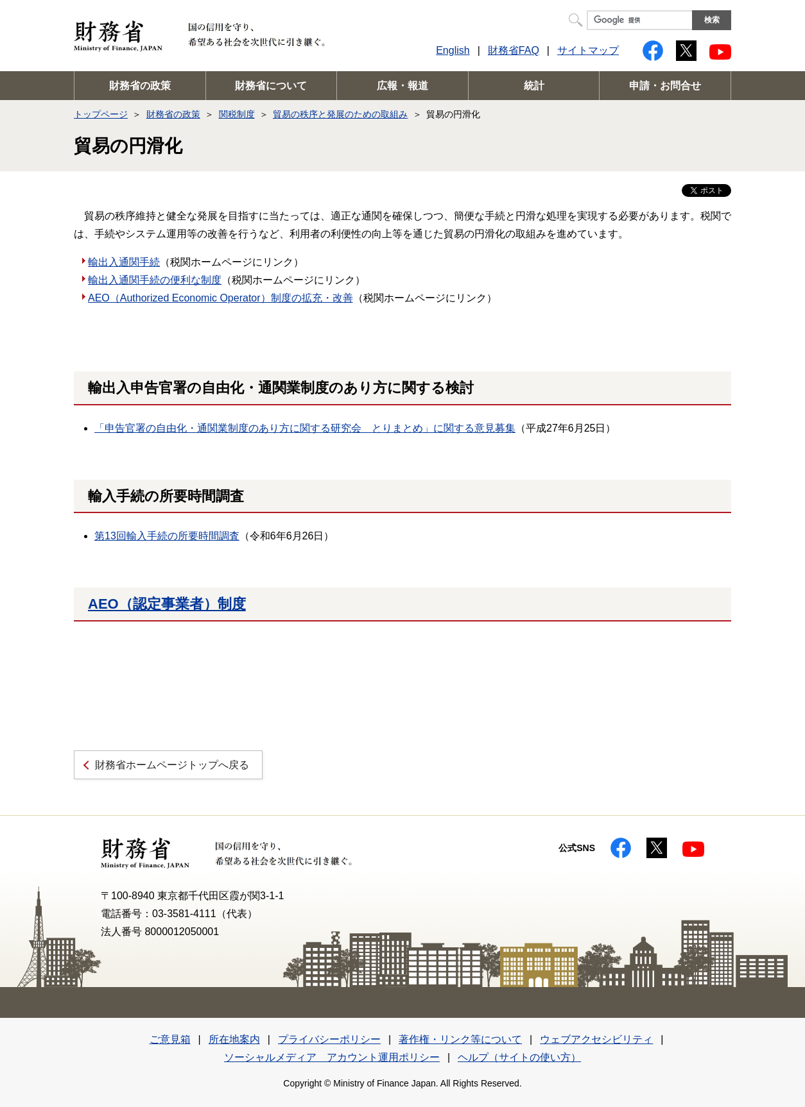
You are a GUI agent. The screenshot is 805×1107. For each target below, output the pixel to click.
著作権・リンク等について (460, 1039)
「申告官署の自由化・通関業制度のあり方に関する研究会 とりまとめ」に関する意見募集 (304, 428)
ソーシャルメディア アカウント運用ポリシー (332, 1057)
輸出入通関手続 (124, 262)
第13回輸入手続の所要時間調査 (166, 535)
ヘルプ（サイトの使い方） (519, 1057)
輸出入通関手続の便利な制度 (154, 280)
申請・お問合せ (665, 85)
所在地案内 (234, 1039)
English (452, 50)
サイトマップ (588, 50)
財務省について (271, 85)
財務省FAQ (513, 50)
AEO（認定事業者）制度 (167, 604)
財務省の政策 (140, 85)
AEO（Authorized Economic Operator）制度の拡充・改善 (220, 297)
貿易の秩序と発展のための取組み (340, 114)
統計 (534, 85)
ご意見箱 (170, 1039)
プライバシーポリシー (329, 1039)
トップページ (101, 114)
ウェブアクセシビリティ (596, 1039)
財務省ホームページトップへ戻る (172, 764)
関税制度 (237, 114)
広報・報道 (402, 85)
